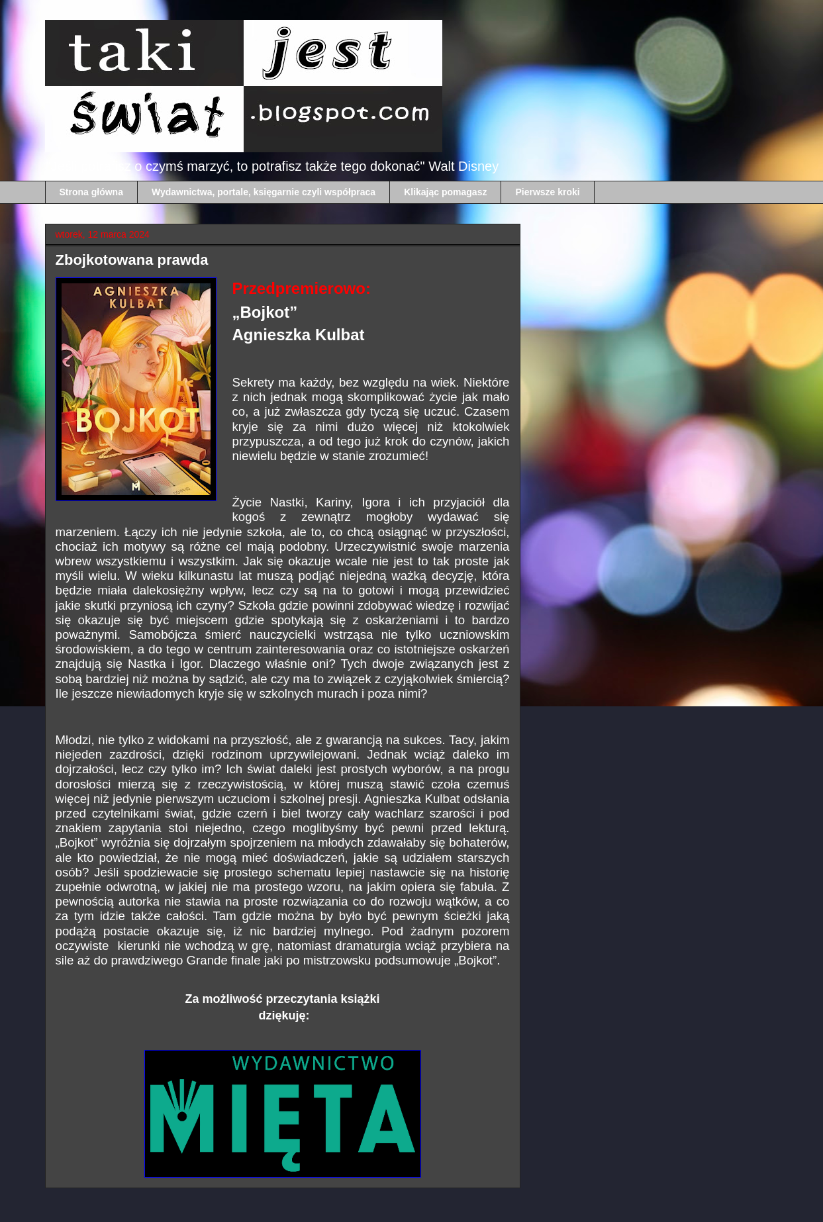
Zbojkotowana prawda (132, 260)
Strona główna (91, 192)
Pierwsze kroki (547, 192)
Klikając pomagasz (445, 192)
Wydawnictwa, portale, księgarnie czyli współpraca (263, 192)
